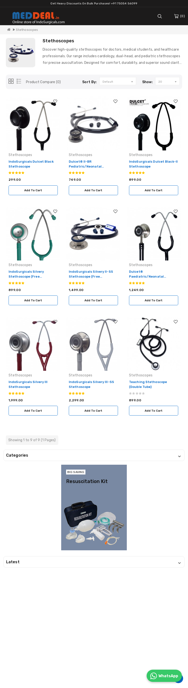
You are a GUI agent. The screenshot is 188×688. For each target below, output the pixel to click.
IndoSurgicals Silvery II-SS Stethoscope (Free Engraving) (91, 276)
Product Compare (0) (43, 82)
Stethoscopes (27, 30)
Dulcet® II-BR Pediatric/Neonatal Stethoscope (85, 166)
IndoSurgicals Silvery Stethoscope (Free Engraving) (26, 276)
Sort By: (89, 82)
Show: (147, 82)
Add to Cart (33, 190)
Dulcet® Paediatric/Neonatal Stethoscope (146, 276)
